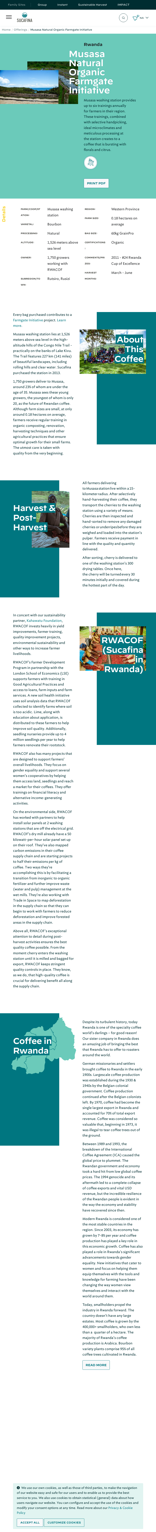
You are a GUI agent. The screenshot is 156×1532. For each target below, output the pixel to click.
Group (42, 4)
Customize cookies (64, 1522)
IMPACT (124, 4)
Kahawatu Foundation (44, 621)
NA (142, 17)
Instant (62, 4)
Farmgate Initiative (28, 320)
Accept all (30, 1522)
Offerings (20, 29)
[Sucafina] (24, 17)
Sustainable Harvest (92, 4)
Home (6, 29)
